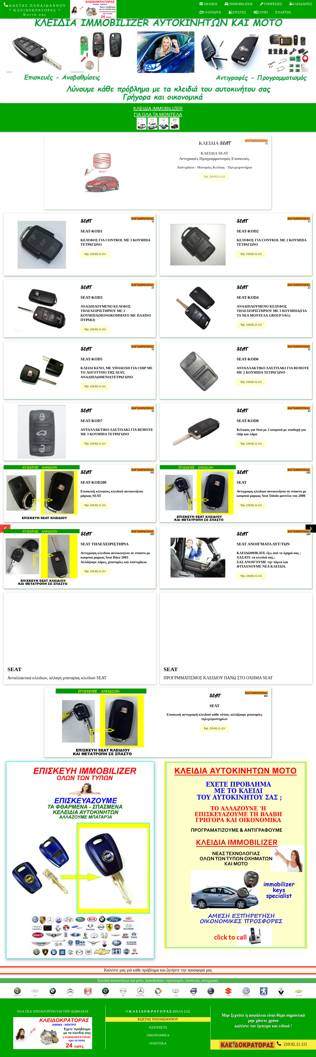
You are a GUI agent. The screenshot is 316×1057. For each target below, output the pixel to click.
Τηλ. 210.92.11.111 (214, 176)
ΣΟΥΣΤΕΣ (237, 12)
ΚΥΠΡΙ (261, 12)
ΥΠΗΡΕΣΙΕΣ (271, 4)
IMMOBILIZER (239, 4)
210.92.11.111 (263, 1045)
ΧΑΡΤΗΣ (283, 12)
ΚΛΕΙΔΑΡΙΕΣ (301, 4)
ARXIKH (208, 4)
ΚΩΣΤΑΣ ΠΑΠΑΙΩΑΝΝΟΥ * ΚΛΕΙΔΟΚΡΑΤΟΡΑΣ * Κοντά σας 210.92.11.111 (35, 11)
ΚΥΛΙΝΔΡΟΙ (210, 12)
